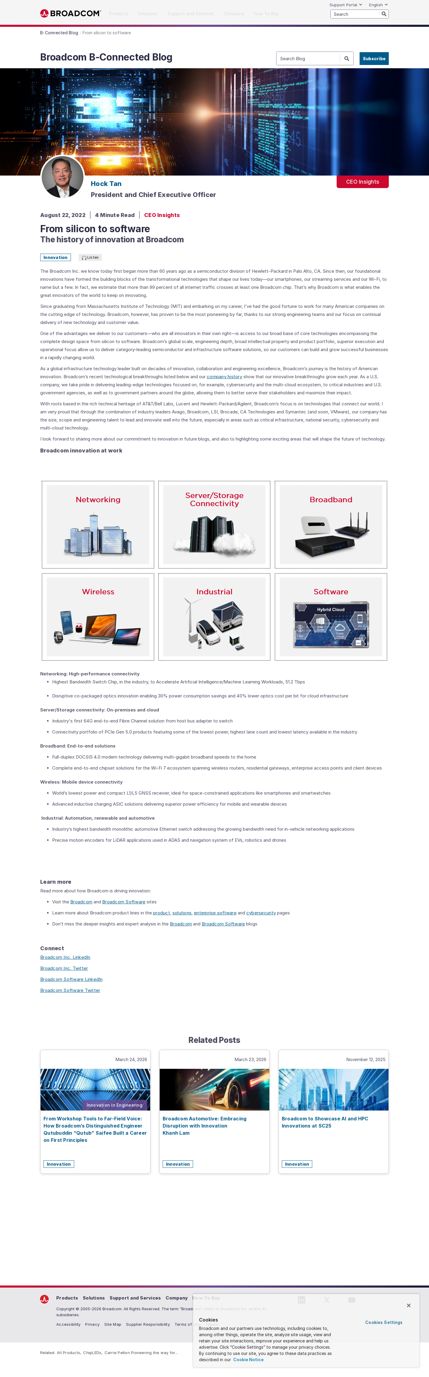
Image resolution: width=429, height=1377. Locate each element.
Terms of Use (187, 1324)
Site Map (112, 1324)
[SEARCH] (359, 14)
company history (224, 376)
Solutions (94, 1298)
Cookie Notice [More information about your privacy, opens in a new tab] (248, 1359)
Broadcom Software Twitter (70, 990)
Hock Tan (106, 183)
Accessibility (68, 1324)
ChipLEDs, (92, 1352)
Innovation (55, 257)
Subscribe (374, 58)
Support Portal (346, 4)
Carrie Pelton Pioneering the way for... (141, 1352)
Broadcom (70, 14)
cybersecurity (261, 913)
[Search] (384, 14)
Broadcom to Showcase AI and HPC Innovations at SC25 (325, 1122)
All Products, (69, 1352)
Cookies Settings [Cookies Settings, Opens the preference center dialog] (383, 1322)
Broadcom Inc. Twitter (64, 968)
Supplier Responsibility (148, 1324)
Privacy (92, 1324)
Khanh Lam (176, 1133)
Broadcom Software (123, 902)
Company (177, 1298)
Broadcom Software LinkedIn (71, 979)
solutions (182, 913)
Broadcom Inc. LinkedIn (65, 957)
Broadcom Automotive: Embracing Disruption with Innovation (205, 1122)
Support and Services (135, 1298)
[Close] (408, 1305)
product (161, 913)
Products (67, 1298)
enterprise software (215, 913)
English (378, 4)
